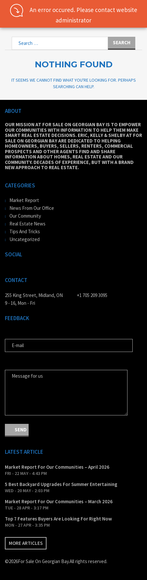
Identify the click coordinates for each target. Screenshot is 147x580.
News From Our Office (31, 208)
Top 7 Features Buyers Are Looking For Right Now (58, 519)
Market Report (24, 200)
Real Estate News (27, 224)
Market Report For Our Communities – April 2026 (57, 467)
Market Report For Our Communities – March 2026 (59, 501)
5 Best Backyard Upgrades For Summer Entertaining (61, 484)
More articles (26, 543)
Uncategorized (24, 239)
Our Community (25, 216)
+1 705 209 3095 (92, 295)
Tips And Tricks (24, 231)
